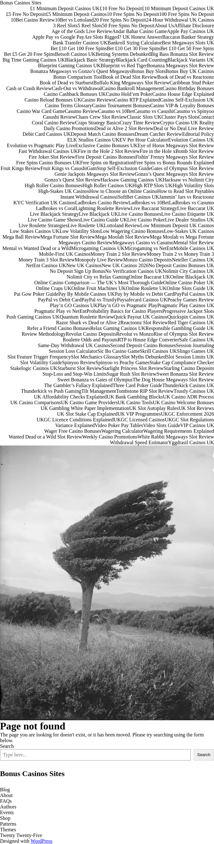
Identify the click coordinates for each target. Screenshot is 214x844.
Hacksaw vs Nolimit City (188, 179)
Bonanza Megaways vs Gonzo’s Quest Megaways (80, 71)
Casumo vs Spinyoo (193, 111)
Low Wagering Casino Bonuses (132, 231)
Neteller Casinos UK (193, 259)
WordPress (42, 841)
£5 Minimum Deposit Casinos (76, 14)
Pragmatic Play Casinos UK (185, 305)
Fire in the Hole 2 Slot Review (109, 151)
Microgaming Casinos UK (97, 248)
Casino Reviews (97, 99)
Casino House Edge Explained (183, 94)
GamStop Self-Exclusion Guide (119, 168)
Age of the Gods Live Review (82, 31)
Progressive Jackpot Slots (188, 311)
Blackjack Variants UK (190, 60)
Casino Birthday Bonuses (188, 88)
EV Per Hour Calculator (143, 139)
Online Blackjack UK (192, 277)
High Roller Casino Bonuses (54, 185)
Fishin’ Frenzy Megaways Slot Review (174, 157)
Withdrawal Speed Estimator (139, 442)
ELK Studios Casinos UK (93, 139)
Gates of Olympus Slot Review (182, 168)
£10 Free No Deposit (121, 8)
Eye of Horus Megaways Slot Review (176, 145)
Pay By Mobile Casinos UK (86, 294)
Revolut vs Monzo (135, 334)
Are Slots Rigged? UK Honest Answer (123, 37)
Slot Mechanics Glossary (96, 356)
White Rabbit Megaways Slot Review (175, 436)
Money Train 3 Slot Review (46, 259)
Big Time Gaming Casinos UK (34, 60)
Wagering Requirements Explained (178, 431)
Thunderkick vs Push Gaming (51, 391)
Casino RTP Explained (137, 99)
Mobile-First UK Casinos (65, 254)
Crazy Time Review (140, 122)
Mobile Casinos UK (193, 248)
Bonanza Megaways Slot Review (180, 65)
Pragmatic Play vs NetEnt (61, 311)
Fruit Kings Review (21, 168)
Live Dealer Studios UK (189, 219)
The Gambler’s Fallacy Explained (78, 385)
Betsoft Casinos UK (75, 54)
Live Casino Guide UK (103, 219)
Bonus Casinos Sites (20, 2)
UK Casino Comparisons (35, 402)
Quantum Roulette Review (87, 317)
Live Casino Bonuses (139, 214)
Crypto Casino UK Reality (187, 122)
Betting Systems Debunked (123, 54)
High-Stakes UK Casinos (63, 191)
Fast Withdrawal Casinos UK (48, 151)
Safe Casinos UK (196, 339)
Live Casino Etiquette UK (187, 214)
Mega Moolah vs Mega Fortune (182, 237)
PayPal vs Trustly (99, 299)
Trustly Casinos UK (194, 391)
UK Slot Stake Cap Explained (87, 414)
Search (7, 746)
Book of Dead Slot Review (130, 77)
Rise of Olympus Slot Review (184, 334)
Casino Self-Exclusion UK (187, 99)
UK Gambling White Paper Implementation (85, 408)
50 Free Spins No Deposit (128, 25)
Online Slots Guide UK (190, 288)
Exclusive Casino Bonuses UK (106, 145)
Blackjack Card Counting (141, 60)
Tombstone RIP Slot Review (145, 391)
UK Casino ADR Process (188, 396)
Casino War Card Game (41, 111)
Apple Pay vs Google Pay (58, 37)
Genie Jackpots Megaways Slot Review (94, 174)
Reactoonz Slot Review (144, 322)
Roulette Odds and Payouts (90, 339)
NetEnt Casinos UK (46, 265)
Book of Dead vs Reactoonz (185, 77)
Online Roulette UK (146, 288)
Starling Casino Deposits (189, 368)
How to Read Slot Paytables (185, 191)
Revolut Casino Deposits (91, 334)
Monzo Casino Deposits (147, 259)
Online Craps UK (53, 288)
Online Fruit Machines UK (98, 288)
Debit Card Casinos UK (46, 134)
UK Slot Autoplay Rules (154, 408)
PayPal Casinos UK (194, 294)
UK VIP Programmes (139, 414)
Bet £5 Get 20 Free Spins (29, 54)
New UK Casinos (84, 265)
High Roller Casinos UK (107, 185)
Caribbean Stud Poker (192, 82)
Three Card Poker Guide (137, 385)
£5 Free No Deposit (26, 14)
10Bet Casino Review (33, 20)
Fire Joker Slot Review (52, 157)
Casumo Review (81, 111)
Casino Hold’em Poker (129, 94)
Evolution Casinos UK (191, 139)
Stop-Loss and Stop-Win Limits (74, 374)
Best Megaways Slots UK (188, 42)
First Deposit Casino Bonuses (105, 157)
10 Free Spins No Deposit (133, 14)
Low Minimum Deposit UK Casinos (177, 225)
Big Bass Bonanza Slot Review (182, 54)
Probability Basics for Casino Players (124, 311)
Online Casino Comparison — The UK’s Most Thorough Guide (98, 282)
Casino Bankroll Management (132, 88)
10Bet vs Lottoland (74, 20)
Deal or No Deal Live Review (184, 128)
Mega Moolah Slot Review (122, 237)
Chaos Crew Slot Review (101, 117)
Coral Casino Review (53, 122)
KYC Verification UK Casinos (44, 202)
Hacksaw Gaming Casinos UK (132, 179)
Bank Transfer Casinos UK (80, 42)
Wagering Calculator (122, 431)
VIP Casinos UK (197, 425)
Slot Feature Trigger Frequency (39, 356)
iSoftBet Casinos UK (137, 197)
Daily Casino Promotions (69, 128)
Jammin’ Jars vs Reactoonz (186, 197)
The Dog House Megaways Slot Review (173, 379)
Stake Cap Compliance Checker (181, 362)
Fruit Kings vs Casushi (64, 168)
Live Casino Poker (146, 219)
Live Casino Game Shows (54, 219)
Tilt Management (98, 391)
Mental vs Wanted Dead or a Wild (37, 248)
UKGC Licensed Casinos (139, 419)
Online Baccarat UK (149, 277)
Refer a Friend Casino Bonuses (58, 328)
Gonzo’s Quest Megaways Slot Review (174, 174)
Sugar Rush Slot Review (131, 374)
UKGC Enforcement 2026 (187, 414)
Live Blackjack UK (98, 214)
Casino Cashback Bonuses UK (75, 94)
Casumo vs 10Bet (116, 111)
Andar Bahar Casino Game (139, 31)
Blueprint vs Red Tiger (124, 65)
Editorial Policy (198, 134)
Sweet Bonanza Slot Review (185, 374)
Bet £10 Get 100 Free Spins (79, 48)
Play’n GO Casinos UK (74, 305)
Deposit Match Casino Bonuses (103, 134)
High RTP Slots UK (152, 185)
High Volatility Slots (193, 185)
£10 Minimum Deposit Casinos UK (178, 8)
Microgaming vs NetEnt (148, 248)
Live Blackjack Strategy (54, 214)
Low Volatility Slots (80, 231)
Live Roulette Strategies (43, 225)
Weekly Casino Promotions (110, 436)
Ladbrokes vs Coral (56, 208)
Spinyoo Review (79, 362)
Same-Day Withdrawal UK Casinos (74, 345)
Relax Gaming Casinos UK (118, 328)
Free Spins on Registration (107, 162)
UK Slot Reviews (196, 408)
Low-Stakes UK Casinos (189, 231)
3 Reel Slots (65, 25)
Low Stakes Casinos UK (35, 231)
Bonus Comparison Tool (78, 77)
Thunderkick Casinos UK (188, 385)
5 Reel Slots (90, 25)
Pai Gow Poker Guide (36, 294)
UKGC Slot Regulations (189, 419)
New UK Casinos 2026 (125, 265)
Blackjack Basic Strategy (90, 60)
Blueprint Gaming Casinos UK (69, 65)
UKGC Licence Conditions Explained (75, 419)
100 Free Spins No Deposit (186, 14)
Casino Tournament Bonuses (121, 105)
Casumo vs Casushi (153, 111)
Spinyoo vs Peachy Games (122, 362)
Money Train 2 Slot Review (119, 254)
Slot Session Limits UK (190, 356)
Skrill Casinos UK (158, 351)
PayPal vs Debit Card (59, 299)
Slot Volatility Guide (41, 362)
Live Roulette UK (85, 225)
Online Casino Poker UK (188, 282)
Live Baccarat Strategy (154, 208)
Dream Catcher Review (158, 134)
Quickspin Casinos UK (190, 317)
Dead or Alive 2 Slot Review (124, 128)
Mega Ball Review (22, 237)
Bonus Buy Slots (148, 71)
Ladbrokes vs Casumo (191, 202)
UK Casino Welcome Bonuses (183, 402)
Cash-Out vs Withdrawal (77, 88)
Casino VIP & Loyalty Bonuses (182, 105)
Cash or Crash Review (29, 88)
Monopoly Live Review (99, 259)
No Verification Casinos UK (133, 271)
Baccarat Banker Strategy (188, 37)
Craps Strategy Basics (97, 122)
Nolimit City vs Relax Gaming (97, 277)
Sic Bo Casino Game (119, 351)
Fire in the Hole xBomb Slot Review (177, 151)
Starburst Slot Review (79, 368)
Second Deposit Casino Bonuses (143, 345)
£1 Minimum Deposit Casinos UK (65, 8)
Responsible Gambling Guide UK (180, 328)
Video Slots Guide (161, 425)
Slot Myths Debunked (144, 356)
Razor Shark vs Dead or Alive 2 (88, 322)
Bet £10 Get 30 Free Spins (133, 48)
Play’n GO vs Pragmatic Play (127, 305)
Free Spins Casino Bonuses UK (48, 162)
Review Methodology (44, 334)
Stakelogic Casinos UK (33, 368)
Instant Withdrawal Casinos (88, 197)
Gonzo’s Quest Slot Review (72, 179)
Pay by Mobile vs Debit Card (144, 294)
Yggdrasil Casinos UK (191, 442)
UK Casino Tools (135, 402)
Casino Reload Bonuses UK (53, 99)
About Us (164, 25)
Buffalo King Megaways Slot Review (131, 82)
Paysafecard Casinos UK (142, 299)
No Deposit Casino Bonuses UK (181, 265)
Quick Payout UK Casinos (140, 317)
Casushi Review (59, 117)
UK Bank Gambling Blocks (135, 396)
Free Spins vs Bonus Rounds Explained (174, 162)
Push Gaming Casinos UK (33, 317)
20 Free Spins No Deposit (120, 20)
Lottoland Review (122, 225)
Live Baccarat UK (195, 208)
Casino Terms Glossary (68, 105)
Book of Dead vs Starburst (66, 82)
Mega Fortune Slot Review (68, 237)
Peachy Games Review (190, 299)
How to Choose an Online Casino (123, 191)
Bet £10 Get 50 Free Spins (187, 48)
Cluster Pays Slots (179, 117)
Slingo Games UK (195, 351)
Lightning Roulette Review (103, 208)
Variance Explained (75, 425)
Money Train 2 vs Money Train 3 (180, 254)
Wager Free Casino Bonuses (72, 431)
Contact (206, 117)
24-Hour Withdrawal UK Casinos (180, 20)
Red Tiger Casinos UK (191, 322)
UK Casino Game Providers (89, 402)
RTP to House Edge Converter (148, 339)
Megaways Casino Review (86, 242)
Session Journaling (195, 345)
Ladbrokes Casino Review (102, 202)
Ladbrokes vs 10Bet (149, 202)
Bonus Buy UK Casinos (190, 71)
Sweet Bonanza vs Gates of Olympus (95, 379)
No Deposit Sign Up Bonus (77, 271)
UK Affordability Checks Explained (70, 396)
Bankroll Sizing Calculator (135, 42)
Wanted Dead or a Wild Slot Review (45, 436)
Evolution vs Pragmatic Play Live (41, 145)
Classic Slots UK (144, 117)
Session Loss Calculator (73, 351)
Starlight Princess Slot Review (133, 368)
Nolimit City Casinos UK (188, 271)
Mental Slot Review (193, 242)
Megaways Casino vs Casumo (143, 242)
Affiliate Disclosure (194, 25)
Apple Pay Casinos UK (190, 31)
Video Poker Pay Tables (119, 425)
